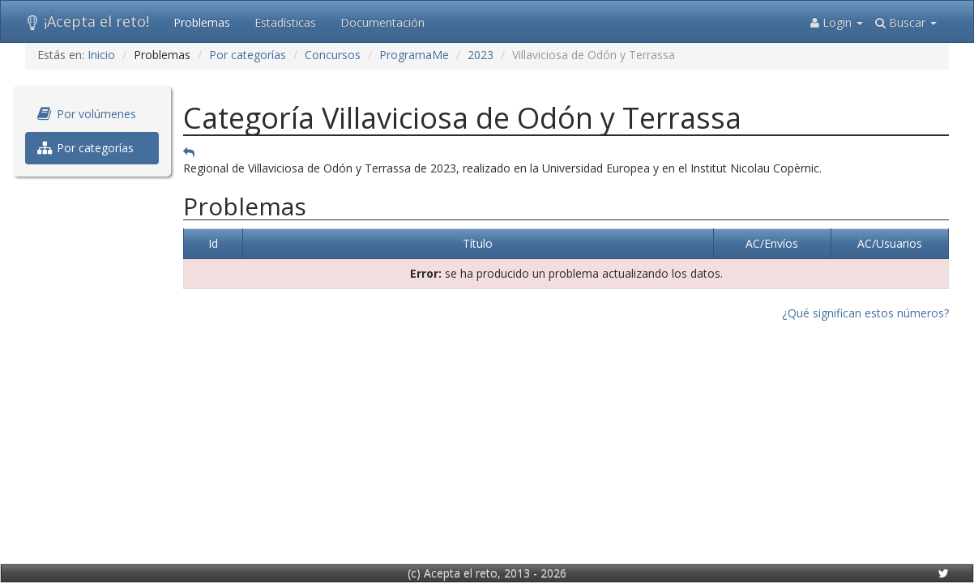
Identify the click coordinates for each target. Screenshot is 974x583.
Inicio (101, 54)
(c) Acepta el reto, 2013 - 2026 (487, 573)
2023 (480, 54)
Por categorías (247, 54)
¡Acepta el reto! (87, 21)
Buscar (906, 22)
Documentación (382, 22)
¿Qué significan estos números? (865, 313)
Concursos (333, 54)
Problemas (201, 22)
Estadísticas (285, 22)
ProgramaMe (414, 54)
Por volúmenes (86, 113)
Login (836, 22)
